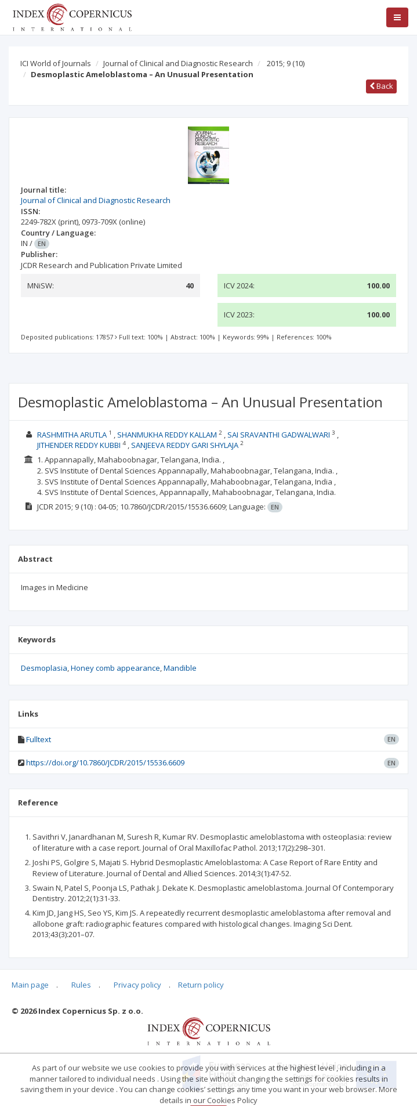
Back (381, 86)
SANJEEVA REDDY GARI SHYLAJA (184, 445)
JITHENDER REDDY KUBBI (79, 445)
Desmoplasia (44, 668)
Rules (81, 985)
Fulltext (38, 739)
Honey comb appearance (115, 668)
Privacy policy (137, 985)
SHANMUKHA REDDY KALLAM (167, 434)
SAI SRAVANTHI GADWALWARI (278, 434)
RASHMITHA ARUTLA (72, 434)
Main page (30, 985)
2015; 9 (285, 63)
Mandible (180, 668)
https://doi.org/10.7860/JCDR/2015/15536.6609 (105, 762)
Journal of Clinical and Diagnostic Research (178, 63)
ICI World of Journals (55, 63)
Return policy (201, 985)
